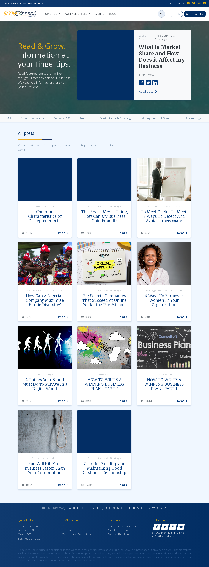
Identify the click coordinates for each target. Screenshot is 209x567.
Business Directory (30, 538)
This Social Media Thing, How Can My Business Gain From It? (104, 216)
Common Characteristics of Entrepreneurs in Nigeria (45, 216)
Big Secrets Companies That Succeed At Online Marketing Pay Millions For (104, 300)
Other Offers (26, 534)
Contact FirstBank (118, 534)
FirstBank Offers (29, 530)
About (67, 526)
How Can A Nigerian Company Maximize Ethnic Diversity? (45, 300)
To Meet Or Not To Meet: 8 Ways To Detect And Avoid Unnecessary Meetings (164, 216)
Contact (68, 530)
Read (63, 233)
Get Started (195, 13)
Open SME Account (24, 2)
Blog (112, 13)
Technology (193, 118)
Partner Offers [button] (76, 13)
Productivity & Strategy (159, 37)
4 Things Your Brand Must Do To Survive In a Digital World (44, 384)
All (9, 118)
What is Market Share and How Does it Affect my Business (155, 56)
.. (93, 560)
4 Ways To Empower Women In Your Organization (164, 300)
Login (176, 13)
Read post (142, 91)
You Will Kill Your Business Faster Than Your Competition (45, 468)
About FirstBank (117, 530)
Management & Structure (158, 118)
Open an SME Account (122, 526)
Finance (85, 118)
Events (99, 13)
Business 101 (62, 118)
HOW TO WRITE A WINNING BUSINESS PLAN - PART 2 (104, 384)
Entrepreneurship (32, 118)
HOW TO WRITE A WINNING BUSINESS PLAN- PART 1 (164, 384)
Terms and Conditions (77, 534)
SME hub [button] (51, 13)
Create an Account (30, 526)
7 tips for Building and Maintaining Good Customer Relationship (104, 468)
